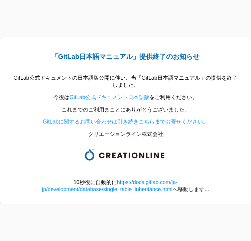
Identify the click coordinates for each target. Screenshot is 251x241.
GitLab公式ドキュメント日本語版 (109, 97)
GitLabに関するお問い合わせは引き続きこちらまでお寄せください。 (125, 122)
